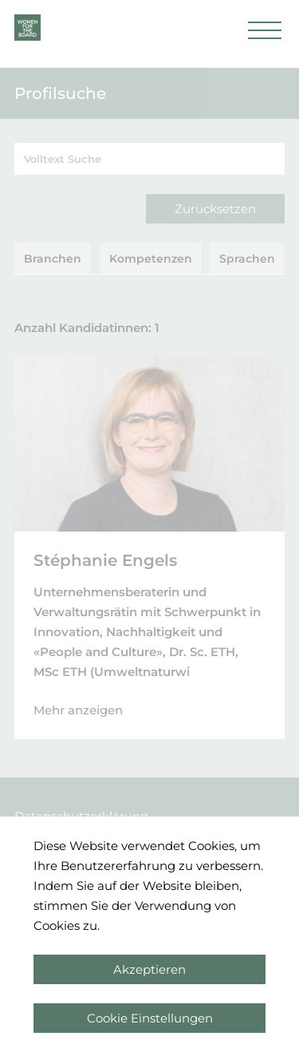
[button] (264, 34)
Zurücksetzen (215, 208)
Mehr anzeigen (78, 710)
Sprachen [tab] (247, 258)
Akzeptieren (149, 969)
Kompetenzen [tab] (150, 258)
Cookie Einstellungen (150, 1018)
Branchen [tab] (52, 258)
